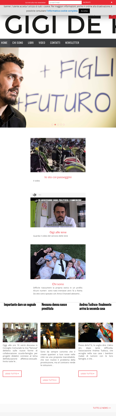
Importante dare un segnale (20, 305)
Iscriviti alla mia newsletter (35, 2)
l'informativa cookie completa (62, 10)
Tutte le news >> (102, 407)
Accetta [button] (84, 11)
